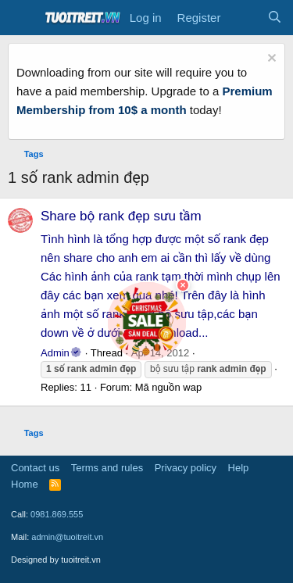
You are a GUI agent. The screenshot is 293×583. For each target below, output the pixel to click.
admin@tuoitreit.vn (67, 537)
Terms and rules (107, 468)
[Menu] (21, 18)
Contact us (35, 468)
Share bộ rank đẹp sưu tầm (121, 216)
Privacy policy (185, 468)
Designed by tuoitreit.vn (56, 559)
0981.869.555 (56, 514)
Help (238, 468)
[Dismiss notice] (270, 60)
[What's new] (243, 18)
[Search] (274, 18)
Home (24, 484)
